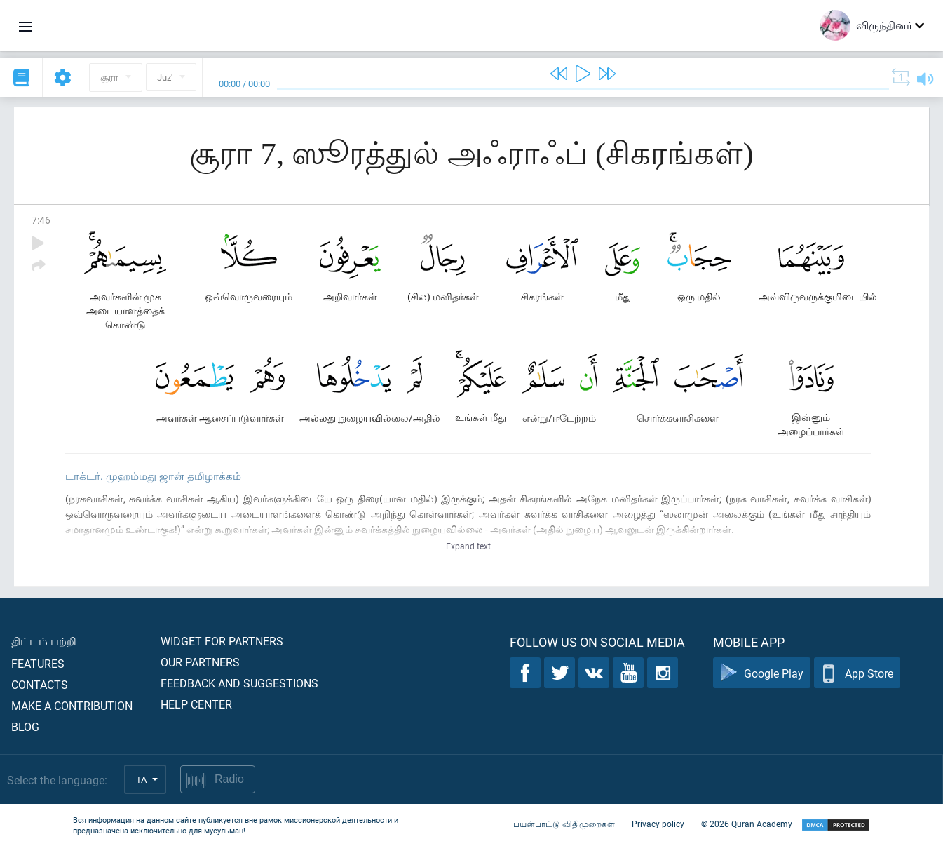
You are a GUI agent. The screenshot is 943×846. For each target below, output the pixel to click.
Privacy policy (658, 823)
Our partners (200, 661)
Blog (25, 726)
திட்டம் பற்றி (43, 640)
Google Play (761, 673)
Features (38, 663)
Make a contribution (72, 705)
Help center (196, 704)
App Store (857, 673)
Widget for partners (222, 640)
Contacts (39, 684)
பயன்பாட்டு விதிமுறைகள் (564, 823)
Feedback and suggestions (239, 683)
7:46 (41, 220)
